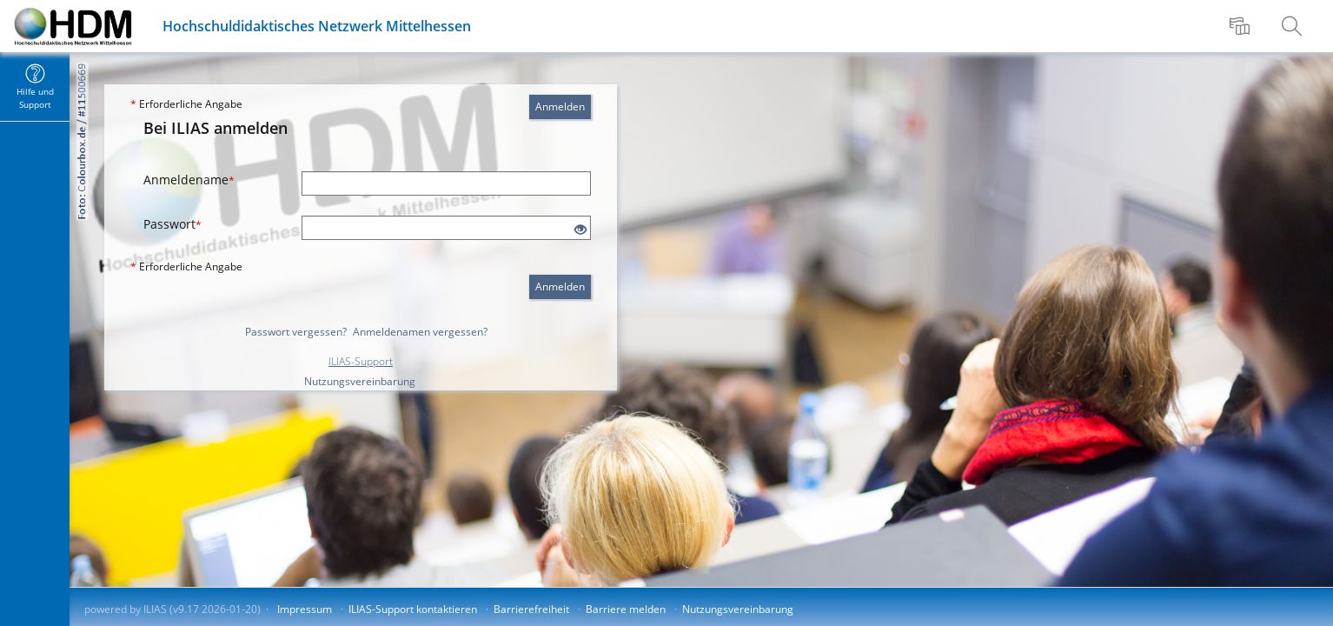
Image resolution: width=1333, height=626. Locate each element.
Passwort (172, 224)
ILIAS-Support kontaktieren (412, 609)
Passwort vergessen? (296, 331)
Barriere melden (626, 609)
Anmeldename (189, 179)
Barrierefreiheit (531, 609)
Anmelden (560, 106)
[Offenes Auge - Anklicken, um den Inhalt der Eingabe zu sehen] (580, 230)
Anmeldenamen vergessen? (420, 331)
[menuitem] (1242, 26)
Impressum (304, 609)
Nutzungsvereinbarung (359, 381)
